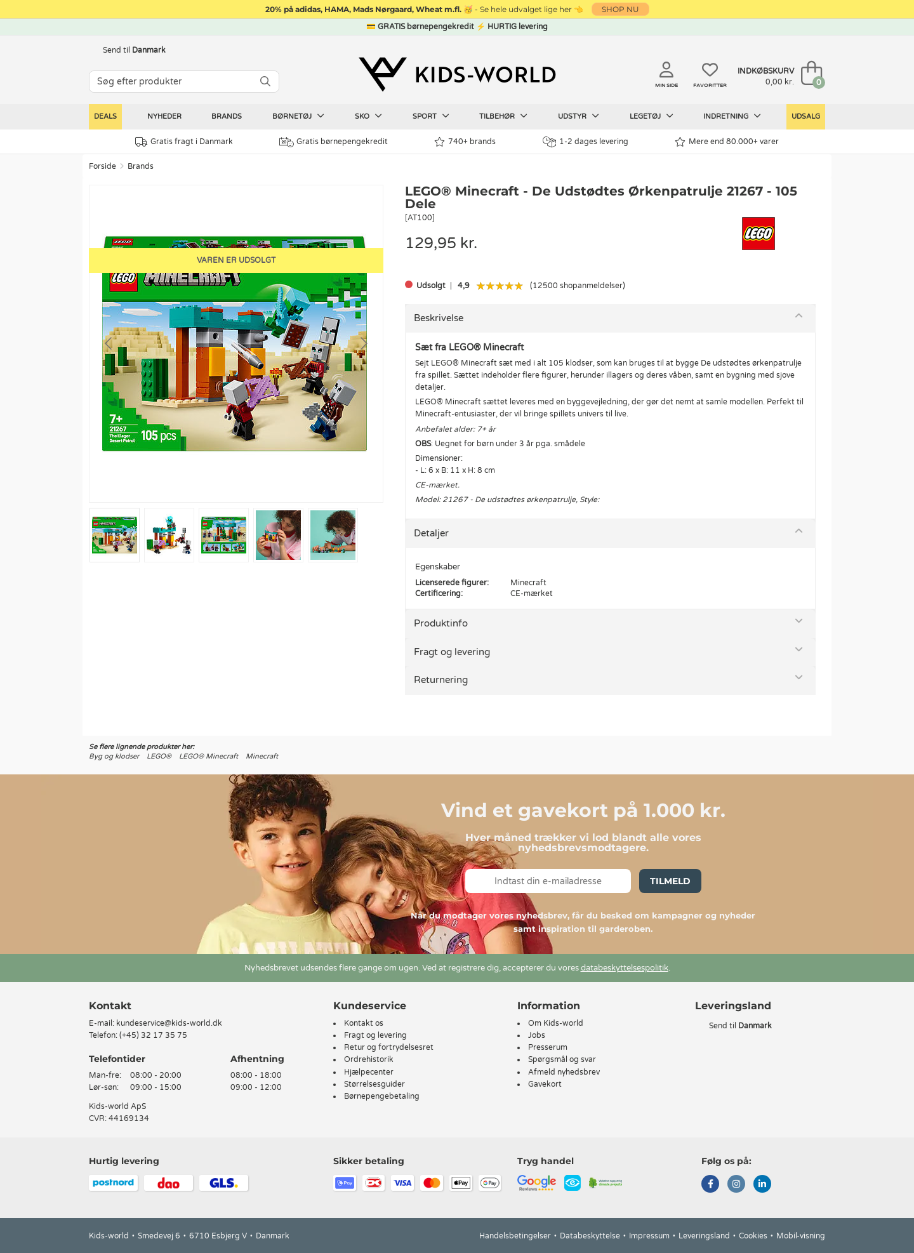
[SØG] (265, 81)
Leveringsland (704, 1235)
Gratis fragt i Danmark (184, 142)
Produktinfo (441, 623)
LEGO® (159, 756)
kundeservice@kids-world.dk (169, 1023)
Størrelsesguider (374, 1084)
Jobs (536, 1035)
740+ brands (465, 142)
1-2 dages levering (585, 141)
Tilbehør (503, 116)
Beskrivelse (438, 318)
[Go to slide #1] (114, 535)
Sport (431, 116)
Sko (368, 116)
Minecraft (262, 756)
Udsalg (805, 116)
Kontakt (110, 1006)
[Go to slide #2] (169, 535)
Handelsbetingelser (515, 1235)
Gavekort (545, 1084)
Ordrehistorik (369, 1059)
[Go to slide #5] (333, 535)
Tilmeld (670, 881)
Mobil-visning (800, 1235)
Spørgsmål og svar (562, 1059)
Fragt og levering (452, 652)
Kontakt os (363, 1023)
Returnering (441, 680)
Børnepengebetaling (382, 1096)
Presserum (547, 1047)
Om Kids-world (555, 1023)
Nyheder (164, 116)
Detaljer (431, 533)
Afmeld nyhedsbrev (564, 1072)
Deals (105, 116)
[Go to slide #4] (278, 535)
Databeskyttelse (590, 1235)
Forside (102, 166)
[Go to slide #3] (224, 535)
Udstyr (578, 116)
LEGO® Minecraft (208, 756)
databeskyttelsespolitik (624, 968)
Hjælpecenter (369, 1072)
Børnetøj (298, 116)
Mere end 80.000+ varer (727, 142)
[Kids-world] (457, 74)
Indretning (732, 116)
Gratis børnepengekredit (333, 142)
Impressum (649, 1235)
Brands (226, 116)
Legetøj (651, 116)
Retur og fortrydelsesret (389, 1047)
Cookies (753, 1235)
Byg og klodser (114, 756)
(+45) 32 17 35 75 (153, 1035)
